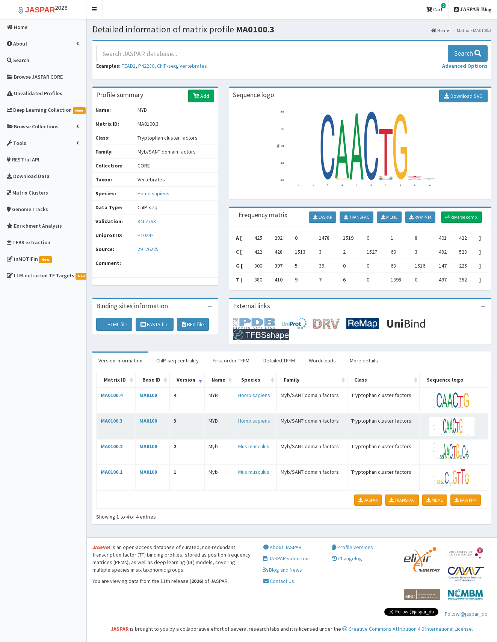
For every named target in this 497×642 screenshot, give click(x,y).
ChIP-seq (167, 65)
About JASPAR (282, 547)
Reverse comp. (461, 217)
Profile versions (352, 547)
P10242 (146, 235)
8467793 (146, 221)
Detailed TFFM (279, 360)
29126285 (148, 249)
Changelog (347, 558)
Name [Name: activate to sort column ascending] (218, 379)
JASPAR (322, 217)
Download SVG (463, 96)
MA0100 (148, 395)
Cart (436, 8)
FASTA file (154, 324)
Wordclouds (322, 360)
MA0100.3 (111, 420)
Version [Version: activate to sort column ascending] (186, 379)
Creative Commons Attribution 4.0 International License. (407, 628)
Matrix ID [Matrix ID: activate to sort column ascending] (115, 379)
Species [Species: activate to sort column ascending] (250, 379)
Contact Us (278, 581)
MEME (389, 217)
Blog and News (282, 569)
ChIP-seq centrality (177, 360)
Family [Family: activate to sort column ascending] (291, 379)
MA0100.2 (111, 446)
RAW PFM (420, 217)
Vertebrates (193, 65)
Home (440, 30)
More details (364, 360)
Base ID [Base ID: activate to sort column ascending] (151, 379)
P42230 (146, 65)
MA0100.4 (111, 395)
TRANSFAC (356, 217)
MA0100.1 (111, 472)
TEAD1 (129, 65)
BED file (193, 324)
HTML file (114, 324)
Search (467, 53)
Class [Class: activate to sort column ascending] (360, 379)
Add (201, 96)
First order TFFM (231, 360)
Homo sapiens (153, 193)
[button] (94, 9)
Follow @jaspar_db (466, 613)
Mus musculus (253, 446)
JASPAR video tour (286, 558)
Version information (120, 360)
